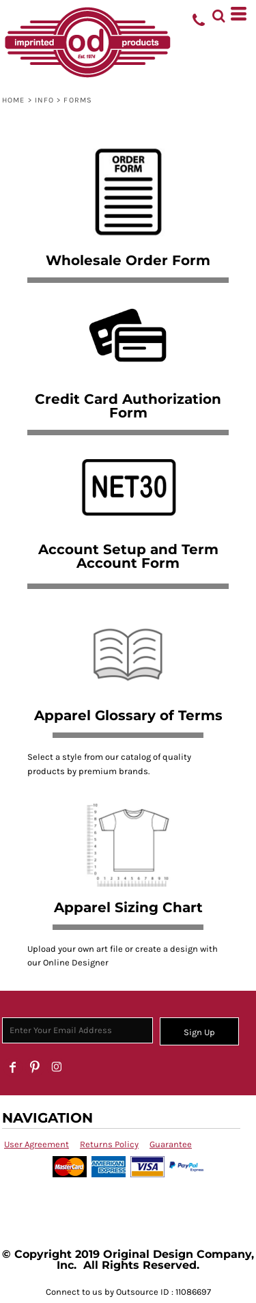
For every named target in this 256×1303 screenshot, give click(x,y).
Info (44, 100)
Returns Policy (109, 1144)
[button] (218, 13)
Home (13, 100)
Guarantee (171, 1144)
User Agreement (36, 1144)
